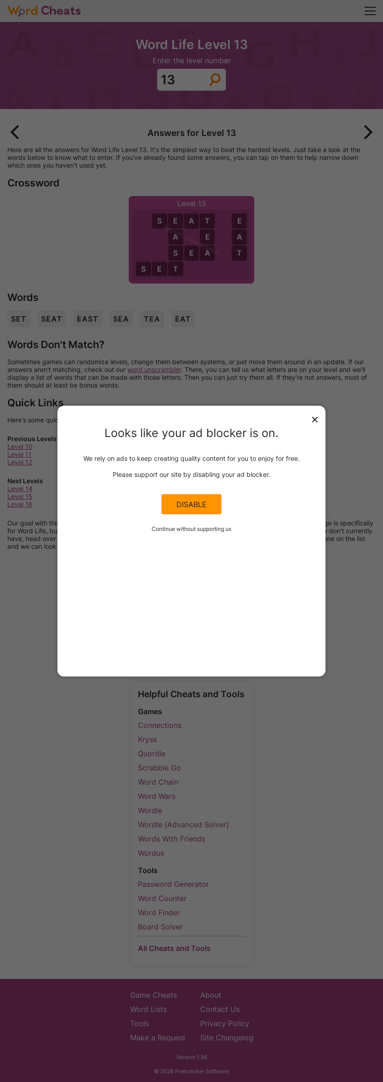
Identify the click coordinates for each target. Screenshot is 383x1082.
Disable (191, 504)
